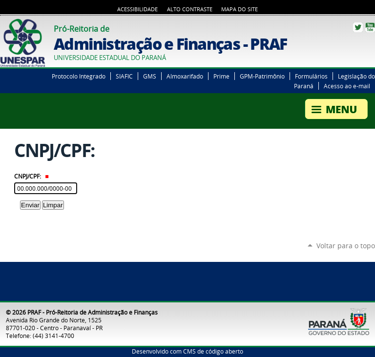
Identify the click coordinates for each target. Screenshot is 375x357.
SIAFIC (124, 76)
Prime (221, 76)
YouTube (370, 27)
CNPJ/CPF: (31, 176)
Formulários (311, 76)
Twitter (358, 27)
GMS (149, 76)
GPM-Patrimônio (262, 76)
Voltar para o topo (345, 245)
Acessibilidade (137, 9)
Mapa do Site (239, 9)
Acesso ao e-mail (347, 86)
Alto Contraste (189, 9)
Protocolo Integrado (78, 76)
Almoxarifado (185, 76)
